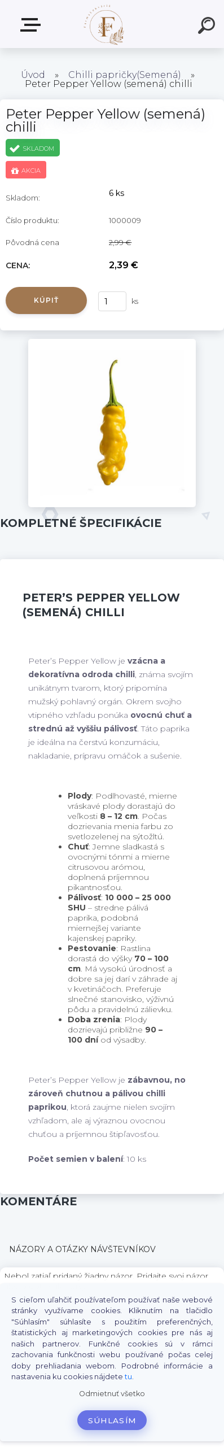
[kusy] (112, 301)
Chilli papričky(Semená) (124, 74)
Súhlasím (112, 1420)
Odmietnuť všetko (112, 1393)
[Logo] (104, 24)
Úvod (33, 74)
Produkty (32, 25)
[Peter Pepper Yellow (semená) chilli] (112, 343)
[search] (208, 27)
